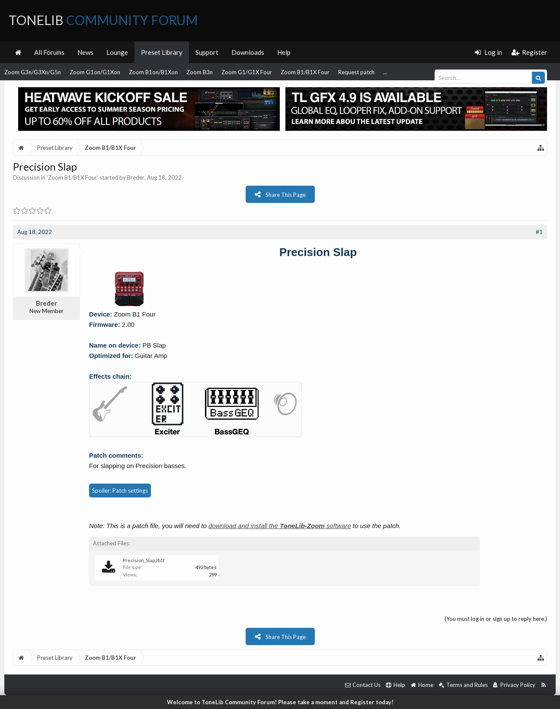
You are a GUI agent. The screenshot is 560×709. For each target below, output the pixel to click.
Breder (135, 177)
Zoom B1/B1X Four (305, 72)
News (85, 52)
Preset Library (161, 52)
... (385, 72)
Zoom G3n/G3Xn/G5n (32, 72)
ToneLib (103, 20)
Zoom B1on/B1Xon (153, 72)
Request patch (356, 72)
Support (206, 52)
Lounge (117, 52)
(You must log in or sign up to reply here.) (496, 618)
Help (284, 52)
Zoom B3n (199, 72)
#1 (539, 231)
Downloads (247, 52)
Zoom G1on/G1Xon (95, 72)
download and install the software (279, 525)
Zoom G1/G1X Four (246, 72)
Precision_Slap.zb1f (144, 560)
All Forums (49, 52)
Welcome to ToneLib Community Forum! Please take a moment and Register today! (280, 702)
